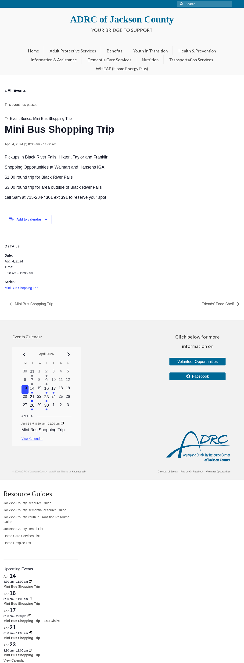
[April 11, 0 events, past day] (61, 381)
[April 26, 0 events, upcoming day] (68, 398)
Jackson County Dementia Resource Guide (35, 510)
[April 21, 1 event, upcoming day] (32, 398)
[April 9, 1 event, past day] (46, 381)
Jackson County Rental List (23, 529)
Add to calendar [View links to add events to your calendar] (29, 219)
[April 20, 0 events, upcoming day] (25, 398)
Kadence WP (79, 471)
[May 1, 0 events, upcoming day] (53, 406)
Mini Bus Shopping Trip (21, 288)
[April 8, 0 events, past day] (39, 381)
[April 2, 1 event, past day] (46, 372)
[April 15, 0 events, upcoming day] (39, 389)
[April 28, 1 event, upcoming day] (32, 406)
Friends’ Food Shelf (218, 304)
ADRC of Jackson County (122, 19)
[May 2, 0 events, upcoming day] (61, 406)
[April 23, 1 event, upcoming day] (46, 398)
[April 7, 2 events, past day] (32, 381)
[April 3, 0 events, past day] (53, 372)
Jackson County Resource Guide (27, 503)
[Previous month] (24, 354)
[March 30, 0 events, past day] (25, 372)
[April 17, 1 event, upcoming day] (53, 389)
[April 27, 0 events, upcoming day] (25, 406)
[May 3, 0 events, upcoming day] (68, 406)
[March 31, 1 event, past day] (32, 372)
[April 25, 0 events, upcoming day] (61, 398)
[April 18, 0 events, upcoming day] (61, 389)
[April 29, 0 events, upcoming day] (39, 406)
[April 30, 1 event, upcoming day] (46, 406)
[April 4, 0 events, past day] (61, 372)
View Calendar (32, 439)
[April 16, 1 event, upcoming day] (46, 389)
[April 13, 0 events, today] (25, 389)
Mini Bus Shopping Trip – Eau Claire (32, 621)
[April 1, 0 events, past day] (39, 372)
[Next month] (69, 354)
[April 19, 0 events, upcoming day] (68, 389)
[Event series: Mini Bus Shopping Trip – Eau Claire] (29, 616)
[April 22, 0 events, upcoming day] (39, 398)
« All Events (15, 90)
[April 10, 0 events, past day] (53, 381)
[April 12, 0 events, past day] (68, 381)
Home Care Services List (22, 536)
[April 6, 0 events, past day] (25, 381)
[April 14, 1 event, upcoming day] (32, 389)
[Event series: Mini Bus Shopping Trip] (62, 423)
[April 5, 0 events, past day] (68, 372)
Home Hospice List (17, 543)
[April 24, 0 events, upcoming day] (53, 398)
